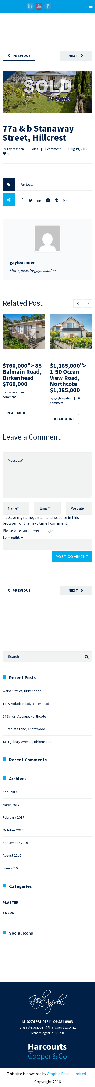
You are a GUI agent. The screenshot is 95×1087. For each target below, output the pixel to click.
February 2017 (13, 817)
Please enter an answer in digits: (29, 530)
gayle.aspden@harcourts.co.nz (49, 1027)
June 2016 (10, 868)
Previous (22, 55)
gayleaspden (15, 149)
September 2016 (15, 842)
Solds (34, 149)
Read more (17, 413)
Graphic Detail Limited (66, 1073)
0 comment (53, 149)
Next (73, 55)
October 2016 (13, 830)
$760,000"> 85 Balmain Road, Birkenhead (22, 375)
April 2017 (10, 792)
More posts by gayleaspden (33, 270)
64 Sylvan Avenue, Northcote (24, 716)
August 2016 (12, 855)
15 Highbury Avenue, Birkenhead (27, 741)
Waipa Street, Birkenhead (22, 691)
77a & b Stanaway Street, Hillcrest (38, 133)
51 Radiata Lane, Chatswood (24, 729)
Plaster (11, 902)
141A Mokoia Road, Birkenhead (26, 703)
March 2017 (11, 804)
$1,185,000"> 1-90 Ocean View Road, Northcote (68, 378)
